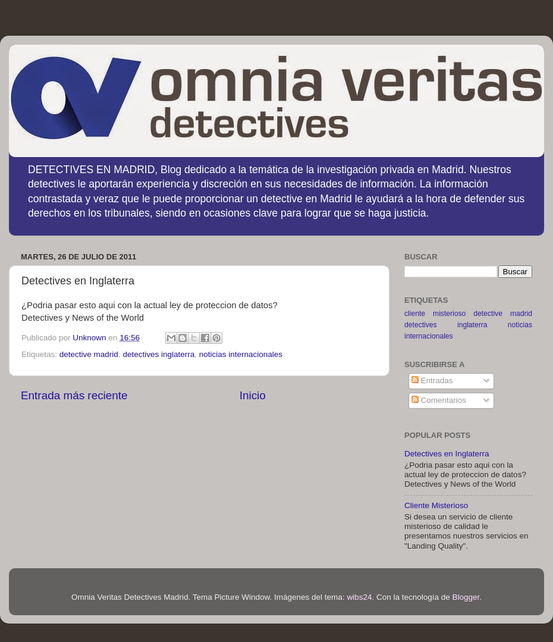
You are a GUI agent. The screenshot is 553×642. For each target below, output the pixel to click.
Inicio (253, 395)
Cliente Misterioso (436, 505)
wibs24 (359, 597)
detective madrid (88, 354)
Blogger (466, 597)
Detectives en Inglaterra (446, 453)
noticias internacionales (240, 354)
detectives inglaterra (158, 354)
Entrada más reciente (74, 395)
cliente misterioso (435, 313)
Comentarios (438, 400)
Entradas (432, 380)
